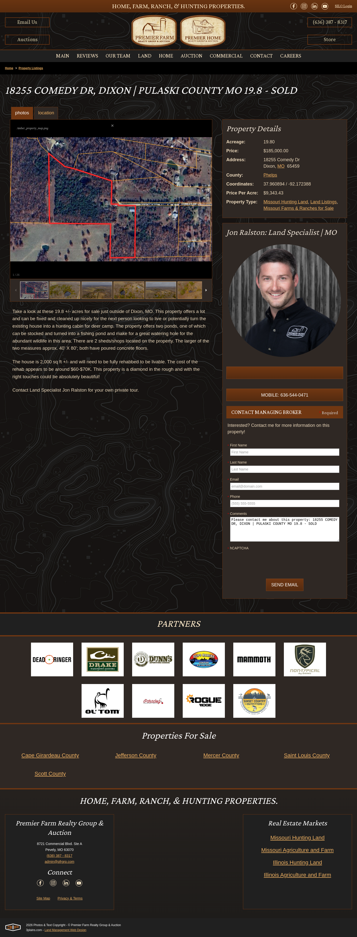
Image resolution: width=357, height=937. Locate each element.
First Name (237, 445)
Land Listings (323, 201)
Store (330, 39)
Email (233, 479)
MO (281, 166)
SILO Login (343, 6)
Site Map (43, 898)
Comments (237, 513)
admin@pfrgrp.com (59, 862)
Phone (234, 496)
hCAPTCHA (238, 548)
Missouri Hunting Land (286, 201)
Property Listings (31, 68)
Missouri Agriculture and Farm (297, 850)
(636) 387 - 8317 (330, 22)
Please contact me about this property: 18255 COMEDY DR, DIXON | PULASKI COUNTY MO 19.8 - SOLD (284, 529)
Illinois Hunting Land (297, 862)
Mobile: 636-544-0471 (284, 395)
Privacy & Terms (70, 898)
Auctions (27, 39)
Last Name (237, 462)
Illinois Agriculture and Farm (297, 875)
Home (9, 68)
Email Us (27, 22)
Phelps (270, 175)
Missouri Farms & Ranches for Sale (299, 208)
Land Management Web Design (66, 930)
